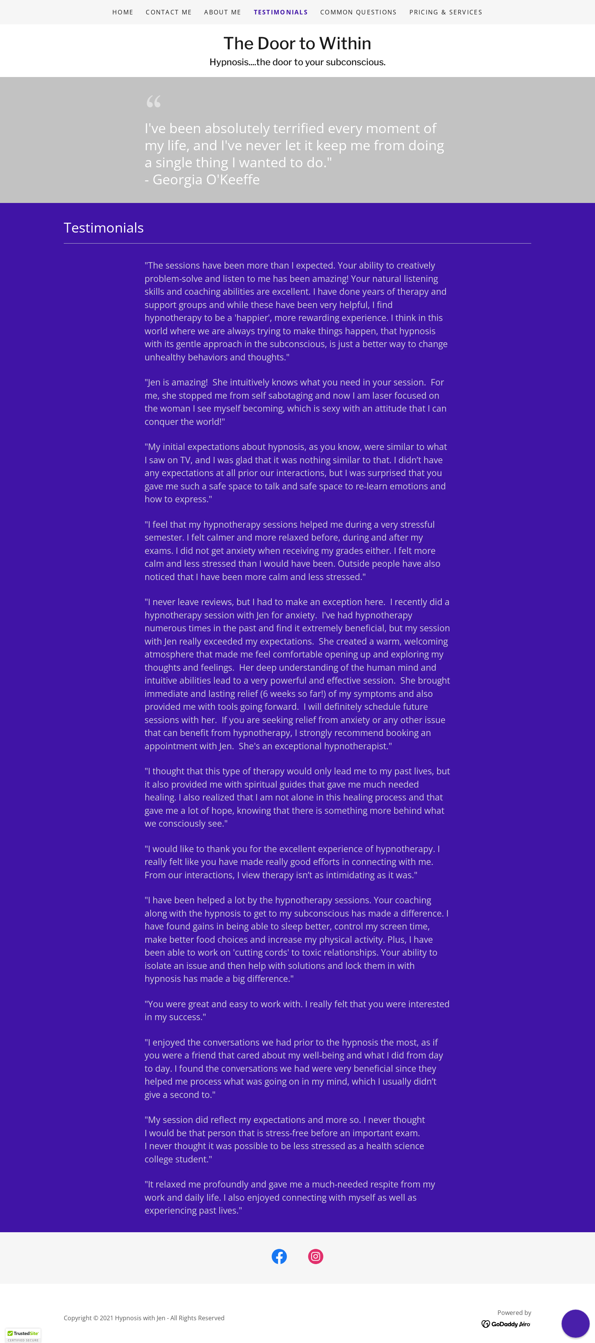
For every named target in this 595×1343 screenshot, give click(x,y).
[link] (297, 46)
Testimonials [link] (281, 12)
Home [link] (123, 12)
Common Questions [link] (358, 12)
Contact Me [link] (169, 12)
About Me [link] (222, 12)
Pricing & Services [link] (446, 12)
